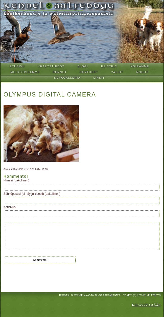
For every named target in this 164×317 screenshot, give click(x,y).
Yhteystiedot (51, 66)
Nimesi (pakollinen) (16, 180)
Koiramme (139, 66)
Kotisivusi (10, 207)
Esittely (109, 66)
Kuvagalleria (67, 77)
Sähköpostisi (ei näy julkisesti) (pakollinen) (32, 194)
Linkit (99, 77)
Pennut (60, 72)
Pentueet (89, 72)
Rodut (142, 72)
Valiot (117, 72)
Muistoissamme (25, 72)
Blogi (82, 66)
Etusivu (17, 66)
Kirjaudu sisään (146, 305)
